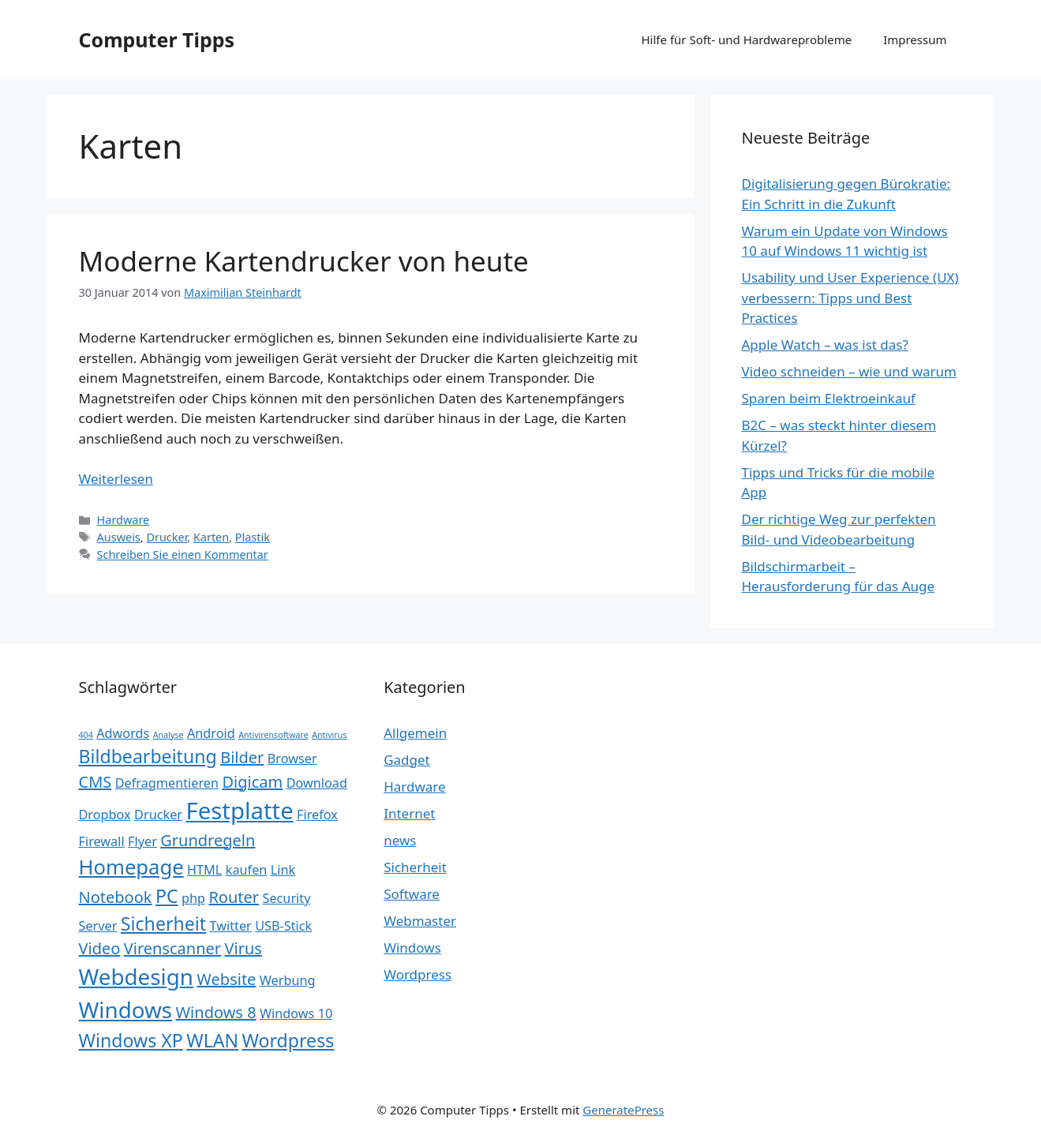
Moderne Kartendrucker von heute (304, 260)
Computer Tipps (157, 39)
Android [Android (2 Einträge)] (211, 733)
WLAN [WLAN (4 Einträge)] (212, 1040)
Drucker (166, 537)
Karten (211, 537)
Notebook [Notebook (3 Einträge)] (115, 897)
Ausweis (118, 537)
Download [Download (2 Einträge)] (316, 783)
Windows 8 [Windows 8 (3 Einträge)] (216, 1012)
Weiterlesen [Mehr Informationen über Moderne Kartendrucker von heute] (116, 479)
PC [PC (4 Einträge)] (166, 895)
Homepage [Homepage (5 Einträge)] (131, 867)
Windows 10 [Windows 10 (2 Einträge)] (296, 1013)
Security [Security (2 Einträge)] (286, 898)
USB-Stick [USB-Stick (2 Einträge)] (283, 926)
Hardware (123, 519)
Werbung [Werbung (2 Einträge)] (288, 980)
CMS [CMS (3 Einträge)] (95, 781)
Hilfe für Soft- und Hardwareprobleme (747, 39)
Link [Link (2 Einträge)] (283, 869)
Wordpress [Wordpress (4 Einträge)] (288, 1040)
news (400, 840)
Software (412, 894)
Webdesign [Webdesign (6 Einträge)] (136, 976)
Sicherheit (415, 867)
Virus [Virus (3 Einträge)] (243, 948)
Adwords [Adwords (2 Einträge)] (122, 733)
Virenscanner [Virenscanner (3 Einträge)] (172, 948)
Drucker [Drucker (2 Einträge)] (158, 814)
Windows (412, 947)
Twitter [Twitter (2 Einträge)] (231, 926)
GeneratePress (623, 1110)
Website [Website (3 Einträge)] (226, 979)
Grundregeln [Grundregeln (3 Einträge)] (207, 840)
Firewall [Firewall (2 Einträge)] (102, 841)
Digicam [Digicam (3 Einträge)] (252, 781)
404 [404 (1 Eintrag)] (86, 734)
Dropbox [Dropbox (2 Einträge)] (105, 814)
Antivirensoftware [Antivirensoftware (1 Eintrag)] (273, 734)
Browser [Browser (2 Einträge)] (292, 758)
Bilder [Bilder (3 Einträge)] (242, 757)
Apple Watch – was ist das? (825, 344)
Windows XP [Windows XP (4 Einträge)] (131, 1040)
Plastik (252, 537)
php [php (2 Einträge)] (193, 898)
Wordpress (417, 974)
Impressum (914, 39)
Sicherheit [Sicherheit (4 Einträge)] (163, 923)
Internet (409, 813)
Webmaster (420, 921)
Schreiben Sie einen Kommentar (182, 554)
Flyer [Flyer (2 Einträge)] (142, 841)
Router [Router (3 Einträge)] (233, 897)
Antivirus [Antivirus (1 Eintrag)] (329, 734)
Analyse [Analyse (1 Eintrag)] (168, 734)
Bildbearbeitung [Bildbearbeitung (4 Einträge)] (148, 756)
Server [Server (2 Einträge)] (98, 926)
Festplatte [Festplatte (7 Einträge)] (240, 810)
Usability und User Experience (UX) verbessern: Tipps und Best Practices (850, 297)
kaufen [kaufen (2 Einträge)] (247, 869)
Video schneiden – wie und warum (849, 371)
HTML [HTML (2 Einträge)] (204, 869)
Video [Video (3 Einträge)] (100, 948)
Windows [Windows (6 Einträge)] (126, 1009)
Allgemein (415, 733)
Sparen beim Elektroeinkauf (829, 398)
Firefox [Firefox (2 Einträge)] (317, 814)
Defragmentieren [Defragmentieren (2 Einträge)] (167, 783)
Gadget (407, 760)
